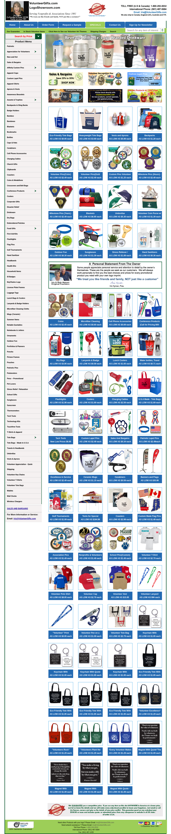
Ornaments (11, 336)
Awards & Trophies (23, 100)
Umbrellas (11, 454)
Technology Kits (13, 421)
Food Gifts (23, 229)
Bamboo (10, 116)
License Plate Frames (16, 287)
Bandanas (11, 121)
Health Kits (11, 266)
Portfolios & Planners (16, 346)
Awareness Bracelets (15, 94)
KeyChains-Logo (14, 282)
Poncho (10, 352)
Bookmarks (11, 132)
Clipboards (11, 169)
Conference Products (23, 192)
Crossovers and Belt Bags (17, 186)
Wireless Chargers (14, 501)
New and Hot (12, 57)
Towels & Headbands (15, 448)
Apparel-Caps (12, 73)
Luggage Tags (13, 293)
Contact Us (115, 25)
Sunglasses (12, 400)
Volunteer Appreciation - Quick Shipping (19, 466)
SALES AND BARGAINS (17, 508)
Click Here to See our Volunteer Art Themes (68, 31)
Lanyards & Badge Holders (18, 303)
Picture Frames (13, 357)
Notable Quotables (14, 325)
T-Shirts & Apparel (14, 432)
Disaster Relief (13, 207)
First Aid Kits (12, 234)
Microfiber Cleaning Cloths (18, 309)
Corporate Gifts (13, 202)
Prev (49, 50)
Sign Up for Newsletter (141, 25)
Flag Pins (11, 245)
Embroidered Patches (16, 223)
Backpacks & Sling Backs (17, 105)
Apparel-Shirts (13, 84)
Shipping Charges (98, 31)
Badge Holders (13, 111)
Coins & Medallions (15, 180)
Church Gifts (12, 164)
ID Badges (11, 277)
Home (12, 25)
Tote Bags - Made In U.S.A (18, 443)
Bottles (10, 137)
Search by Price (28, 36)
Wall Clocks (12, 496)
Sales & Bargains (14, 62)
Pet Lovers (11, 384)
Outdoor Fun (12, 341)
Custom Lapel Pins (15, 78)
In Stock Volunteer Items (34, 31)
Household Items (14, 271)
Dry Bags (10, 218)
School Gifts (12, 395)
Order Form (48, 25)
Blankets (10, 127)
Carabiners (11, 148)
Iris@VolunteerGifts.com (25, 518)
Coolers (10, 196)
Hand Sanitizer (13, 255)
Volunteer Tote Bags (15, 485)
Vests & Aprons (13, 459)
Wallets (10, 491)
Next (160, 50)
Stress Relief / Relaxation (17, 389)
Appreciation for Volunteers (23, 52)
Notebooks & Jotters (15, 330)
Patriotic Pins (12, 368)
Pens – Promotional (15, 378)
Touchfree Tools (13, 427)
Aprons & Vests (13, 89)
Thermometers (13, 411)
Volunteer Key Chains (16, 475)
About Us (29, 25)
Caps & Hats (12, 143)
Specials (95, 25)
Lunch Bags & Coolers (16, 298)
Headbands (11, 261)
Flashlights (11, 239)
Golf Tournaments (14, 250)
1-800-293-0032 (92, 827)
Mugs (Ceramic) (13, 314)
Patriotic (10, 46)
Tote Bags (23, 438)
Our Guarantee (13, 31)
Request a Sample (72, 25)
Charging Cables (14, 159)
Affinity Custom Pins (23, 68)
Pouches (10, 362)
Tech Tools (11, 416)
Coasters (10, 175)
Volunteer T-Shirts (14, 480)
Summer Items (13, 320)
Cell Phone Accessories (17, 153)
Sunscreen (11, 405)
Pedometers (12, 373)
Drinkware (11, 212)
